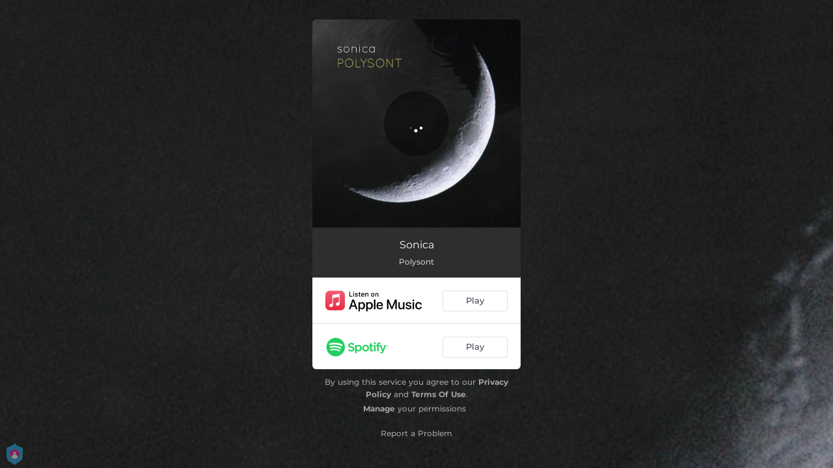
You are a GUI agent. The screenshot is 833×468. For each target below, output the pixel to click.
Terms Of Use (438, 394)
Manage (379, 408)
